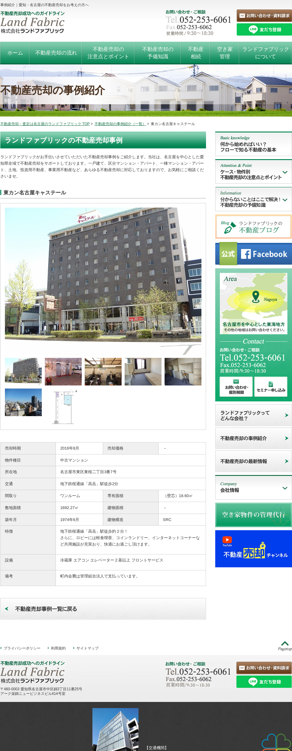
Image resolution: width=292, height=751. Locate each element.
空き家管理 (225, 52)
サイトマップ (87, 616)
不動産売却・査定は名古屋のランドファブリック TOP (45, 124)
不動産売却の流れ (56, 53)
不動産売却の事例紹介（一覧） (120, 124)
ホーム (15, 53)
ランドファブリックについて (265, 52)
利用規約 (58, 616)
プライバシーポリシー (22, 616)
